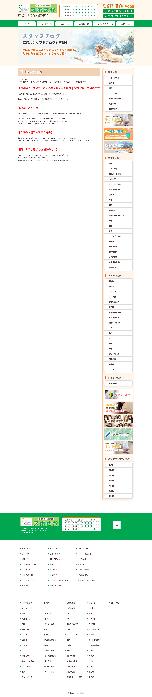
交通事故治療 (84, 23)
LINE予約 (53, 575)
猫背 (68, 629)
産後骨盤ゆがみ (72, 624)
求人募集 (25, 585)
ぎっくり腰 (113, 93)
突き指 (111, 369)
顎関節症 (112, 267)
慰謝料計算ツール (116, 109)
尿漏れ (46, 645)
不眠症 (91, 661)
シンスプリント (115, 236)
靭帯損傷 (112, 359)
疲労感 (91, 671)
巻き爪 (91, 655)
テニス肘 (112, 296)
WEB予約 (53, 569)
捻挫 (110, 225)
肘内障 (111, 307)
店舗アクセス (55, 553)
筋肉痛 (111, 364)
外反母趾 (112, 210)
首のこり (47, 618)
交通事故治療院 (56, 585)
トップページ (27, 548)
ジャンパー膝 (114, 354)
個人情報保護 (55, 559)
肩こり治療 (82, 559)
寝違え (111, 194)
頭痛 (110, 205)
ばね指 (24, 634)
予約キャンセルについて (59, 580)
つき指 (91, 650)
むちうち (92, 603)
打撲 (110, 200)
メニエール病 (49, 624)
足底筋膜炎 (113, 257)
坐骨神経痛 (113, 246)
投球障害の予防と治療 (86, 580)
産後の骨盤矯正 (115, 98)
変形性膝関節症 (115, 262)
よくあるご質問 (28, 575)
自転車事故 (113, 383)
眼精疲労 (47, 634)
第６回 (111, 491)
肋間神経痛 (113, 251)
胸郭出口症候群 (28, 661)
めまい (46, 629)
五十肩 (24, 645)
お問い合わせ (55, 564)
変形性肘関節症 (115, 312)
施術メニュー (66, 23)
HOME (28, 23)
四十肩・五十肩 (115, 174)
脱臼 (110, 333)
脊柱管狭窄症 (72, 666)
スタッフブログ (28, 580)
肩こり (111, 83)
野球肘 (111, 281)
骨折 (110, 231)
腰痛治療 (81, 564)
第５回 (111, 485)
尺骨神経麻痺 (114, 317)
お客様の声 (26, 569)
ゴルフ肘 (112, 291)
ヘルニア (112, 179)
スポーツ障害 (114, 77)
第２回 (111, 470)
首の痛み (47, 613)
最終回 (111, 496)
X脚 (68, 618)
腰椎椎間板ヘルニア (116, 322)
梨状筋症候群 (72, 661)
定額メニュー (126, 23)
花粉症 (91, 666)
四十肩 (24, 640)
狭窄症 (111, 241)
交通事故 (112, 103)
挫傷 (110, 343)
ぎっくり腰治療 (84, 569)
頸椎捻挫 (92, 608)
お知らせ (25, 553)
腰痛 (110, 88)
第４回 (111, 480)
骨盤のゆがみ (72, 608)
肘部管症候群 (114, 302)
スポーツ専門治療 (29, 564)
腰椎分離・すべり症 (116, 215)
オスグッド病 (49, 671)
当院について (47, 23)
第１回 (111, 465)
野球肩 (111, 286)
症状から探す (27, 603)
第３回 (111, 475)
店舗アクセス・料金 (105, 23)
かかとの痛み (49, 650)
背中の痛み (26, 655)
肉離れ (111, 220)
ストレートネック (116, 184)
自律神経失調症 (115, 189)
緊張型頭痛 (26, 618)
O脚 (68, 613)
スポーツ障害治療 (84, 553)
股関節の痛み (49, 666)
